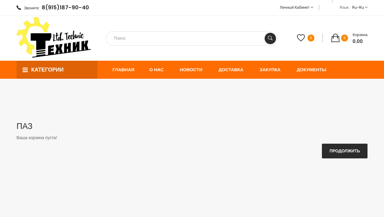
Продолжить (344, 151)
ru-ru (360, 7)
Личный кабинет (296, 7)
